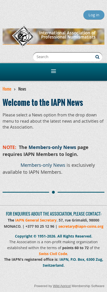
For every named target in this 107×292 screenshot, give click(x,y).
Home (7, 89)
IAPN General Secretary (36, 220)
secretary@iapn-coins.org (80, 226)
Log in (93, 14)
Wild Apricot (62, 286)
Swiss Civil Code (53, 253)
